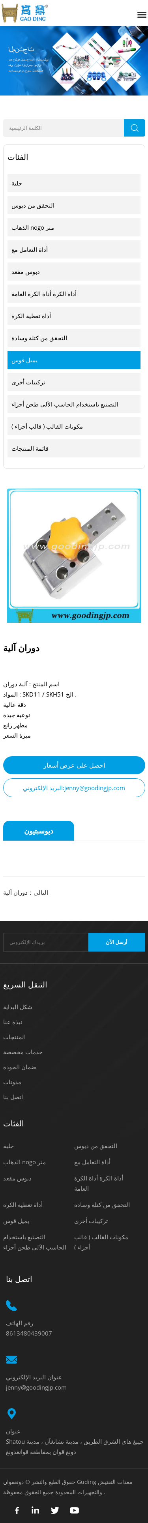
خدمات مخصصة (23, 1052)
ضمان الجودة (19, 1067)
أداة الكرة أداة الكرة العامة (44, 294)
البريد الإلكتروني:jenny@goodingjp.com (74, 788)
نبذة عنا (12, 1022)
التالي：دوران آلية (25, 892)
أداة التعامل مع (29, 249)
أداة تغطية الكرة (31, 316)
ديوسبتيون (38, 830)
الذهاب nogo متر (32, 227)
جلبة (16, 183)
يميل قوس (24, 360)
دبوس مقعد (25, 271)
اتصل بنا (13, 1097)
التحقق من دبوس (32, 205)
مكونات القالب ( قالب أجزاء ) (47, 426)
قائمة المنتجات (30, 448)
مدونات (12, 1082)
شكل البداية (17, 1007)
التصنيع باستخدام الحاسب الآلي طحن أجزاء (64, 404)
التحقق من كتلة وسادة (39, 338)
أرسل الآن (117, 942)
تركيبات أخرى (28, 382)
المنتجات (14, 1037)
